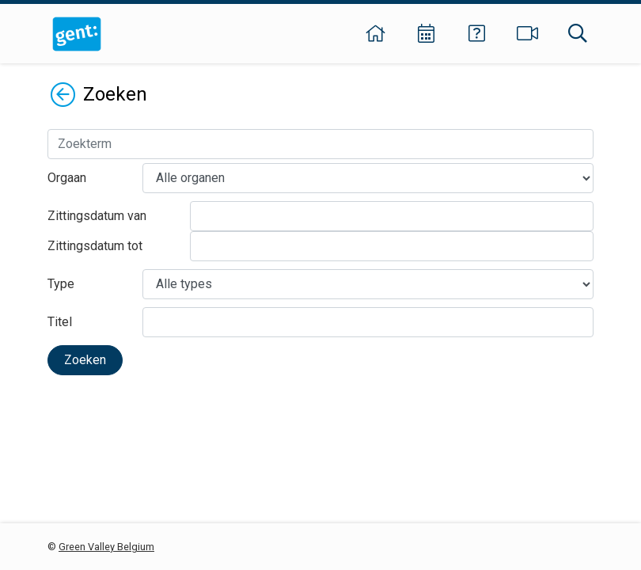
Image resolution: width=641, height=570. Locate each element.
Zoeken (85, 359)
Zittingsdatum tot (94, 245)
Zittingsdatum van (96, 215)
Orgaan (66, 177)
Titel (59, 321)
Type (60, 283)
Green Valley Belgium (106, 547)
